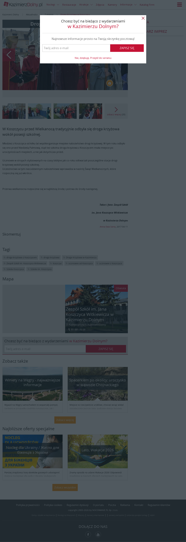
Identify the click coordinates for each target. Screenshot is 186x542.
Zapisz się (127, 48)
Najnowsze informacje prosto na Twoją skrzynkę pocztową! (93, 39)
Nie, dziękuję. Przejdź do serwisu (93, 58)
